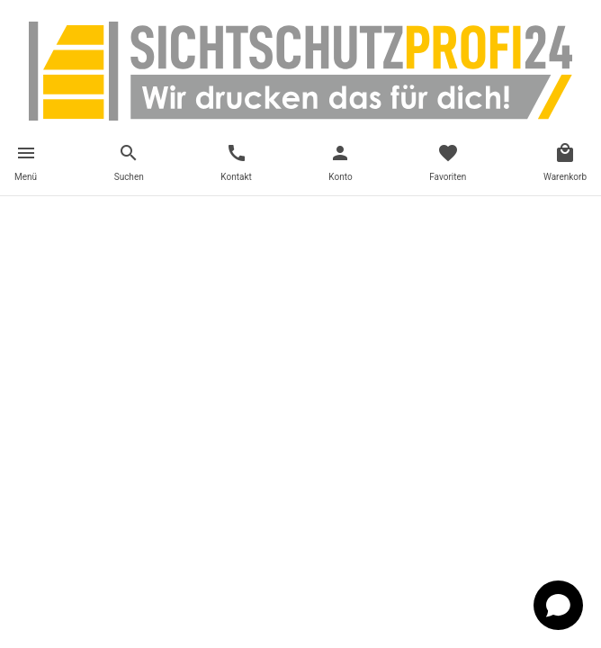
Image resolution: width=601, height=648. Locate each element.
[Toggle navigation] (25, 165)
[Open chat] (558, 605)
